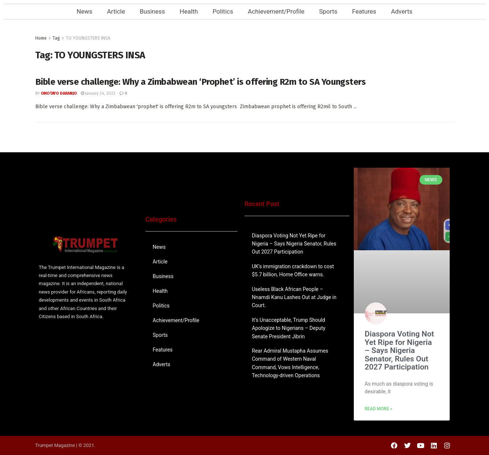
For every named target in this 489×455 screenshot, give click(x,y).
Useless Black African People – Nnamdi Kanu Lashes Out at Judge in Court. (294, 297)
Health (189, 11)
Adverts (401, 11)
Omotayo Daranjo (59, 93)
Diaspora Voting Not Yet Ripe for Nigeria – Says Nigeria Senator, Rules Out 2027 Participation (294, 244)
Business (152, 11)
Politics (223, 11)
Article (116, 11)
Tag (56, 38)
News (85, 11)
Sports (328, 11)
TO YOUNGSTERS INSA (88, 38)
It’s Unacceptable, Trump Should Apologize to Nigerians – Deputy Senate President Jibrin (289, 328)
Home (41, 38)
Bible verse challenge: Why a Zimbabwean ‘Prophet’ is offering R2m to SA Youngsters (200, 82)
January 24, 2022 (98, 93)
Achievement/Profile (276, 11)
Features (364, 11)
